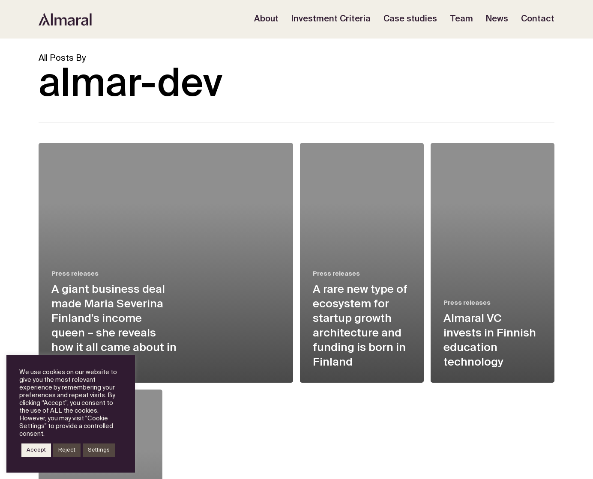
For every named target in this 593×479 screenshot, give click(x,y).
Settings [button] (99, 450)
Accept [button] (36, 450)
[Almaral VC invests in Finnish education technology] (492, 263)
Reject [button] (66, 450)
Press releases (75, 274)
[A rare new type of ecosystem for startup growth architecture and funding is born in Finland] (362, 263)
